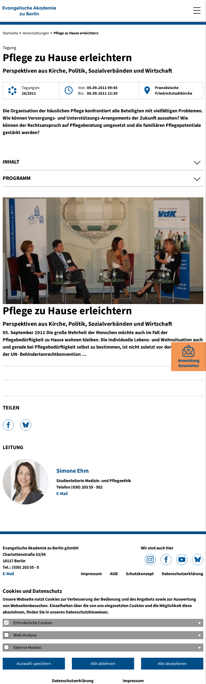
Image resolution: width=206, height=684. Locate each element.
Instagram (150, 559)
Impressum (91, 574)
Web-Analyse (25, 635)
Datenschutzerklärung (182, 574)
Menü (197, 10)
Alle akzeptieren (172, 664)
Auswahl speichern (34, 664)
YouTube (181, 559)
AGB (114, 574)
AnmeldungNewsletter (189, 363)
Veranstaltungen (36, 33)
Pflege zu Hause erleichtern (67, 311)
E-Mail (62, 494)
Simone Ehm (72, 471)
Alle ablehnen (103, 664)
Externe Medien (27, 647)
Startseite (10, 33)
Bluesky (25, 425)
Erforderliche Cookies (33, 623)
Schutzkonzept (140, 574)
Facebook (8, 425)
